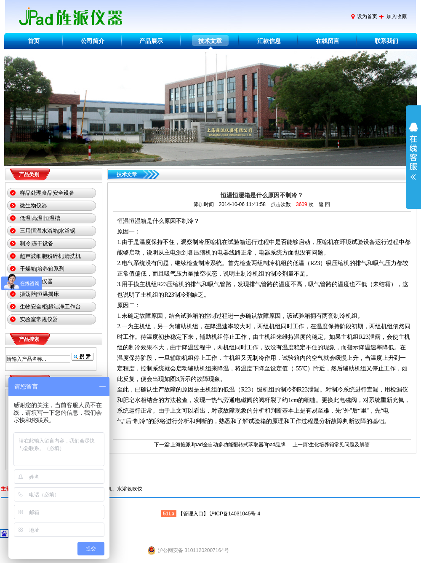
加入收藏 (396, 16)
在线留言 (327, 41)
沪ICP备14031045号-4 (235, 514)
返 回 (324, 204)
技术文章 (210, 41)
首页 (34, 41)
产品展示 (151, 41)
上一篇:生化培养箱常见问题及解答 (331, 445)
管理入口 (193, 514)
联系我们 (386, 41)
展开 (413, 157)
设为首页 (367, 16)
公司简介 (92, 41)
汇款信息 (269, 41)
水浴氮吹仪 (129, 489)
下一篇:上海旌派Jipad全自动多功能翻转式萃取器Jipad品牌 (220, 445)
